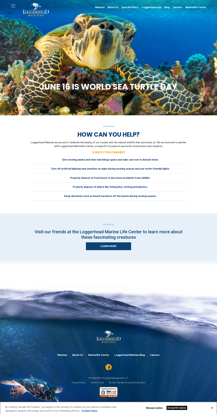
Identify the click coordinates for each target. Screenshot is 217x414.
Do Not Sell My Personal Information (127, 382)
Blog (167, 7)
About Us (113, 7)
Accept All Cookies (176, 411)
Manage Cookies (154, 411)
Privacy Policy (78, 382)
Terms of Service (137, 404)
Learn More (108, 246)
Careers (177, 7)
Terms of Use (97, 382)
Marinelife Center (195, 7)
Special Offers (130, 7)
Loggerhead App (151, 7)
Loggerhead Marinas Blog (129, 354)
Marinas (100, 7)
